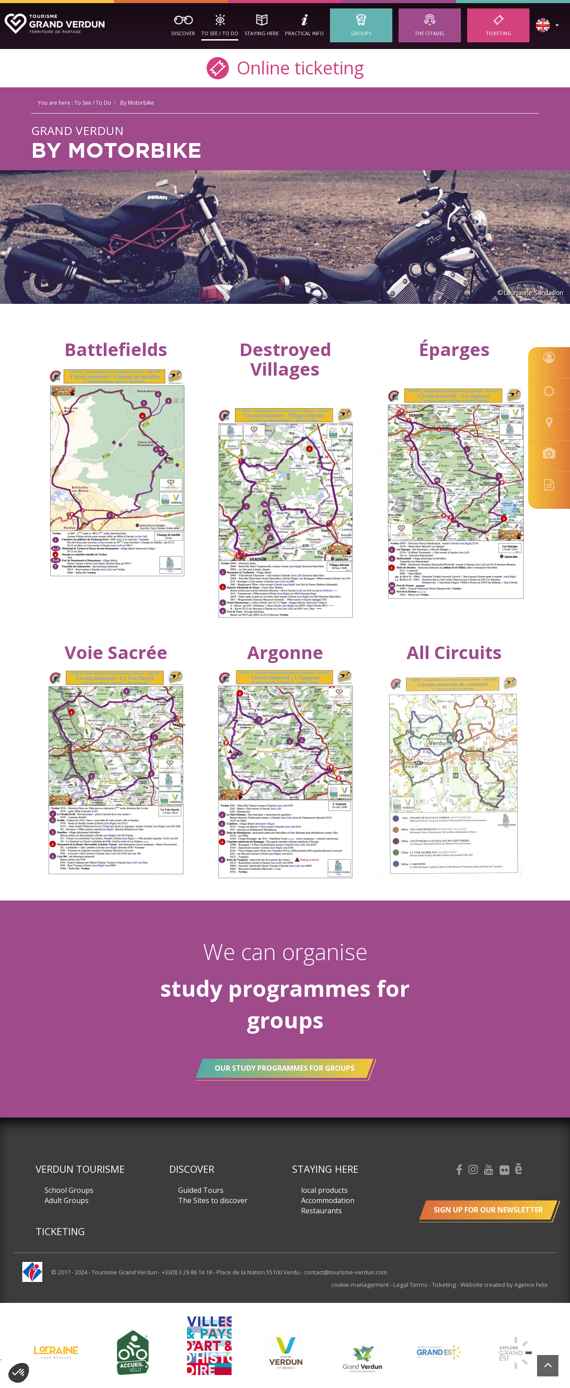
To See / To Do (219, 33)
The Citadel (430, 33)
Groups (361, 33)
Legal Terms (412, 1285)
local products (324, 1190)
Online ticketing (285, 67)
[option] (286, 1352)
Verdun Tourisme (80, 1168)
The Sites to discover (213, 1200)
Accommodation (327, 1200)
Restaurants (321, 1211)
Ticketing (498, 33)
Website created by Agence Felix (504, 1285)
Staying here (261, 33)
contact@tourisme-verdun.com (345, 1272)
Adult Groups (67, 1200)
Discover (183, 33)
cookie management (364, 1285)
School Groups (69, 1190)
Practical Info (304, 33)
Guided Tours (201, 1190)
